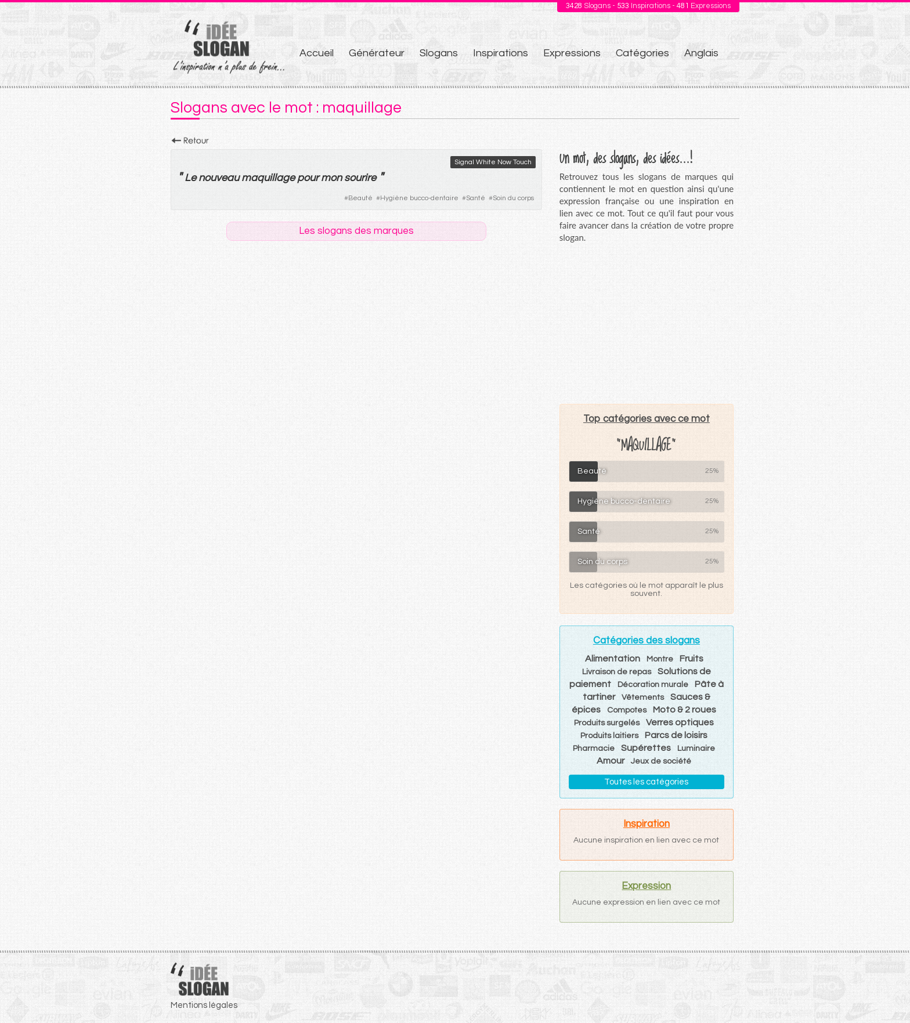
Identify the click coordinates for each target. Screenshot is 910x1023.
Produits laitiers (609, 736)
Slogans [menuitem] (439, 53)
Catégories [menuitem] (642, 53)
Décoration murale (653, 685)
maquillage (268, 177)
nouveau (218, 177)
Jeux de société (661, 761)
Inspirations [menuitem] (500, 53)
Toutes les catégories (646, 782)
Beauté (360, 198)
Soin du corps (513, 198)
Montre (660, 659)
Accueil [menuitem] (316, 53)
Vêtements (643, 697)
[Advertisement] (646, 323)
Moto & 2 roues (684, 709)
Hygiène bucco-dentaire (419, 198)
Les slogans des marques (356, 231)
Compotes (627, 710)
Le (190, 177)
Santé (475, 198)
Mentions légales (204, 1005)
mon (331, 177)
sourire (360, 177)
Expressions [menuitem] (572, 53)
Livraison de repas (616, 672)
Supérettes (646, 748)
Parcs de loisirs (676, 735)
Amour (610, 760)
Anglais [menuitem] (701, 53)
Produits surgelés (607, 723)
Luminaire (696, 748)
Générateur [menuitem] (377, 53)
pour (308, 177)
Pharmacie (594, 748)
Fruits (691, 658)
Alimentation (612, 658)
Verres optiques (680, 722)
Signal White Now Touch (493, 162)
